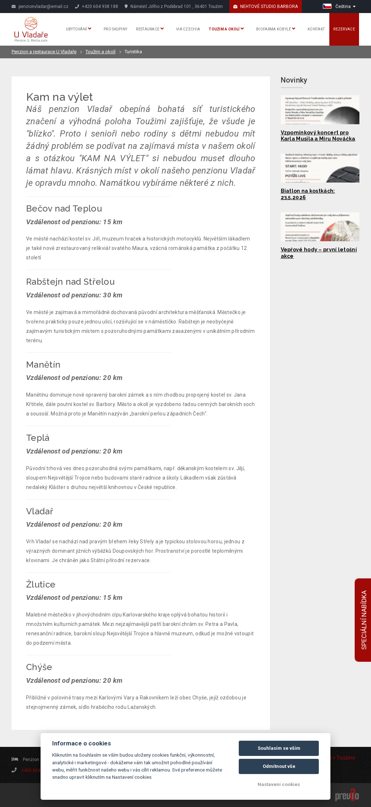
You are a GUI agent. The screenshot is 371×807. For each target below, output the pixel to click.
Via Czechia (188, 29)
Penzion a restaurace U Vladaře (44, 51)
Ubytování (78, 28)
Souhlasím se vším (279, 748)
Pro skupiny (115, 29)
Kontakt (316, 29)
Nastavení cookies (279, 784)
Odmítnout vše (279, 766)
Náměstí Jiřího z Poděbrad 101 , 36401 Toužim (174, 6)
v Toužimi (344, 758)
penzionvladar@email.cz (40, 6)
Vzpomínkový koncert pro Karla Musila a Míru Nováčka (318, 136)
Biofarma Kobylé (275, 28)
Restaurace (150, 28)
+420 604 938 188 (96, 6)
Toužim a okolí (226, 28)
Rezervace (344, 29)
